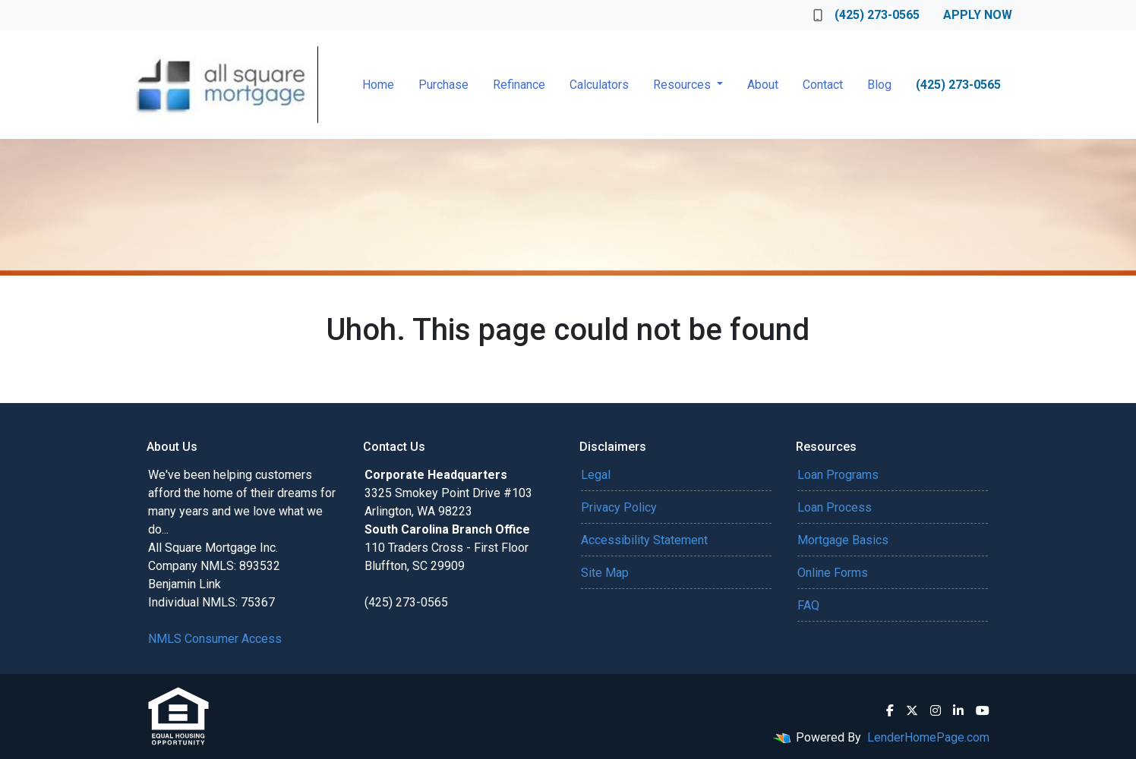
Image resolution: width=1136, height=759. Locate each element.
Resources (683, 84)
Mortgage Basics (842, 540)
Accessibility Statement (644, 540)
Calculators (599, 84)
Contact (823, 84)
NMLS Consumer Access (215, 638)
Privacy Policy (619, 507)
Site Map (605, 572)
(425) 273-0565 (866, 15)
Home (378, 84)
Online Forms (832, 572)
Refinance (519, 84)
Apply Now (977, 15)
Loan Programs (838, 475)
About (762, 84)
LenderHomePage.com (928, 737)
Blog (879, 84)
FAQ (808, 605)
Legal (596, 475)
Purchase (443, 84)
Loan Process (834, 507)
